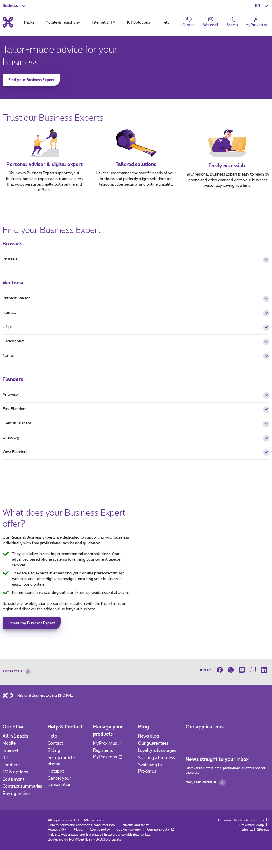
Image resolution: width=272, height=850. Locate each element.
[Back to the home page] (8, 22)
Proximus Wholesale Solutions (243, 820)
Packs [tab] (29, 22)
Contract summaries (22, 786)
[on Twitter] (230, 670)
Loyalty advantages (157, 750)
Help (52, 736)
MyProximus (107, 743)
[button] (262, 6)
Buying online (16, 793)
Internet (10, 750)
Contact (55, 743)
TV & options (15, 772)
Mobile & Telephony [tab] (63, 22)
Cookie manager (128, 829)
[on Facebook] (221, 670)
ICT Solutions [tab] (138, 22)
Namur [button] (136, 356)
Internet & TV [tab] (103, 22)
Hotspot (56, 771)
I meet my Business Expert (31, 623)
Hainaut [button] (136, 313)
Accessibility (57, 829)
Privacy (78, 829)
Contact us (17, 671)
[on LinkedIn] (263, 670)
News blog (148, 736)
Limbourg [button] (136, 438)
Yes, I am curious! (205, 782)
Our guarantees (153, 743)
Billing (54, 750)
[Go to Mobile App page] (190, 738)
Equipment (13, 779)
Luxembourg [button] (136, 342)
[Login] (256, 22)
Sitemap (263, 830)
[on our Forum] (253, 670)
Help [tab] (166, 22)
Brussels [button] (136, 260)
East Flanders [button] (136, 409)
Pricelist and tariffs (135, 825)
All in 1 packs (15, 736)
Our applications (205, 727)
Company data (160, 829)
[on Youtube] (241, 670)
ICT (6, 758)
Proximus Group (254, 825)
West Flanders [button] (136, 452)
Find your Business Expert (31, 80)
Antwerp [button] (136, 395)
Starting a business (156, 758)
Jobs (247, 830)
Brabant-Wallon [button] (136, 299)
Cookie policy (100, 829)
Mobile (9, 743)
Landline (11, 765)
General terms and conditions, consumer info (81, 825)
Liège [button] (136, 327)
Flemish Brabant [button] (136, 424)
